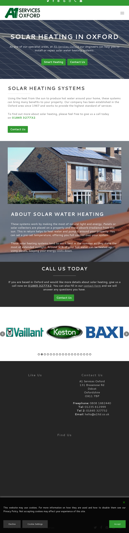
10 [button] (66, 354)
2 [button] (42, 354)
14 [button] (78, 354)
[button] (122, 13)
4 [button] (48, 354)
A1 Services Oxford (66, 46)
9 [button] (63, 354)
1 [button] (39, 354)
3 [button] (45, 354)
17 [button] (87, 354)
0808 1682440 (100, 403)
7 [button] (57, 354)
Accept (117, 524)
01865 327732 (96, 410)
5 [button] (51, 354)
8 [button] (60, 354)
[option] (25, 332)
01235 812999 (95, 407)
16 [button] (84, 354)
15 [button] (81, 354)
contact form (92, 285)
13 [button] (75, 354)
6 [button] (54, 354)
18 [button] (90, 354)
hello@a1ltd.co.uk (97, 414)
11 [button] (69, 354)
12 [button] (72, 354)
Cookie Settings (35, 524)
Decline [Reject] (12, 524)
